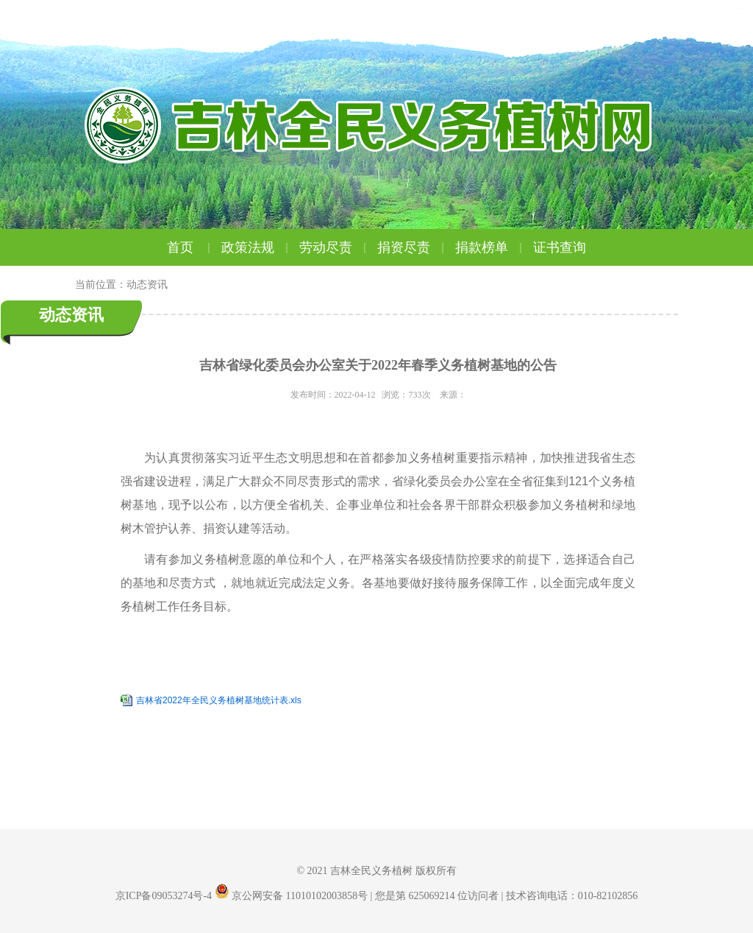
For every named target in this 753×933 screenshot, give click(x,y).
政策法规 (256, 247)
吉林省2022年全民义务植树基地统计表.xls (218, 700)
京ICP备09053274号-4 (163, 895)
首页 (191, 247)
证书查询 (559, 247)
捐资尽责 (412, 247)
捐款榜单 (490, 247)
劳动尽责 (334, 247)
